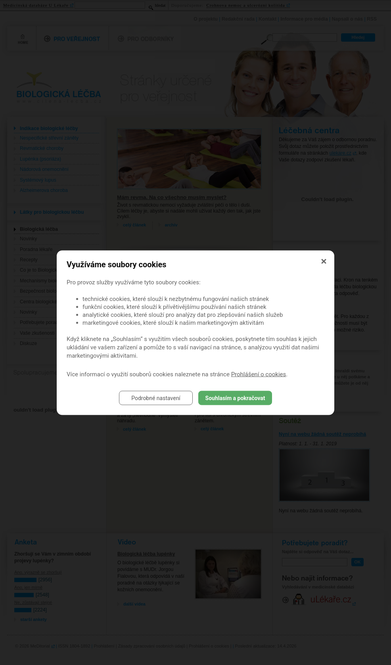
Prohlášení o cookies (258, 374)
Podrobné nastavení (155, 398)
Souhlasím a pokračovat (235, 398)
